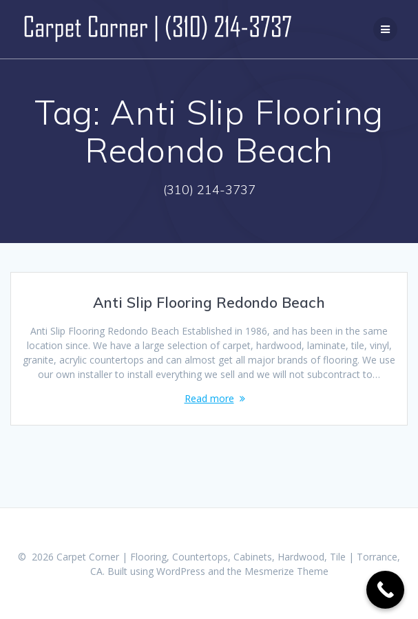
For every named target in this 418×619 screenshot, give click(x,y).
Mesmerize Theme (286, 571)
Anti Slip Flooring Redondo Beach (209, 302)
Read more (209, 398)
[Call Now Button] (385, 590)
